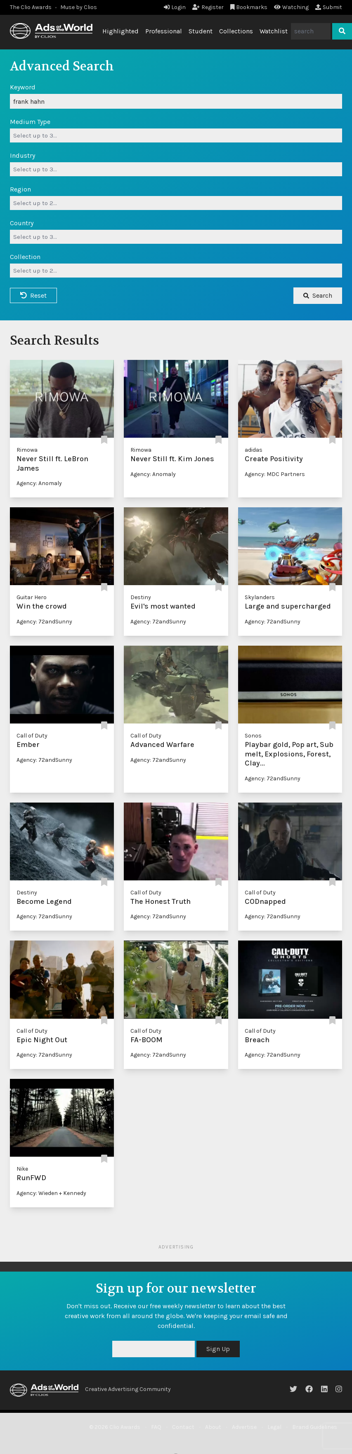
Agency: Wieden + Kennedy (51, 1193)
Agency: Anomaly (39, 483)
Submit (328, 7)
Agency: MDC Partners (275, 474)
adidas (253, 449)
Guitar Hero (32, 597)
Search (317, 295)
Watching (291, 7)
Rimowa (27, 449)
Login (175, 7)
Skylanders (260, 597)
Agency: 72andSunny (44, 621)
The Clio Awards (31, 7)
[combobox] (176, 135)
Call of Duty (32, 735)
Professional (163, 31)
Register (208, 7)
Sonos (253, 735)
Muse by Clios (78, 7)
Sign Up (218, 1349)
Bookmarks (249, 7)
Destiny (140, 597)
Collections (236, 31)
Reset (33, 295)
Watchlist (274, 31)
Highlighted (120, 31)
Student (201, 31)
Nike (22, 1168)
